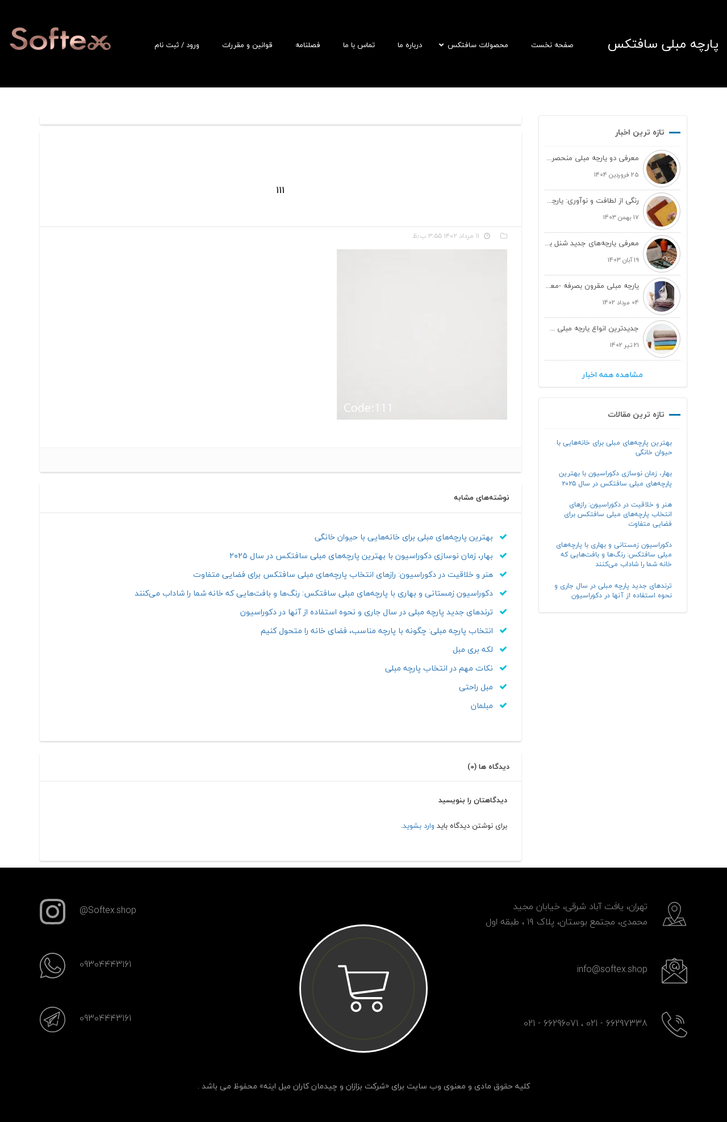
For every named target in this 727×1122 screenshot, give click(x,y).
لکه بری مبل (480, 649)
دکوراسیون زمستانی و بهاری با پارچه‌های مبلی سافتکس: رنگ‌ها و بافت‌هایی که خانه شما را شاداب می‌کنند (614, 554)
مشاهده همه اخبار (612, 374)
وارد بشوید (418, 825)
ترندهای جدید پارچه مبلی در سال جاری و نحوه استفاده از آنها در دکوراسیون (613, 590)
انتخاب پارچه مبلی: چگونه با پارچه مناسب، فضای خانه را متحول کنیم (384, 630)
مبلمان (489, 705)
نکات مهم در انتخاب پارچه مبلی (446, 668)
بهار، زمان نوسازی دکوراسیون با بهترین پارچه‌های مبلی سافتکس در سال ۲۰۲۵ (615, 478)
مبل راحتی (483, 687)
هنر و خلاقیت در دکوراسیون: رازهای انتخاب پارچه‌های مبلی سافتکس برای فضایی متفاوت (618, 514)
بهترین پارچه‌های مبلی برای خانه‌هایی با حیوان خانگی (614, 447)
